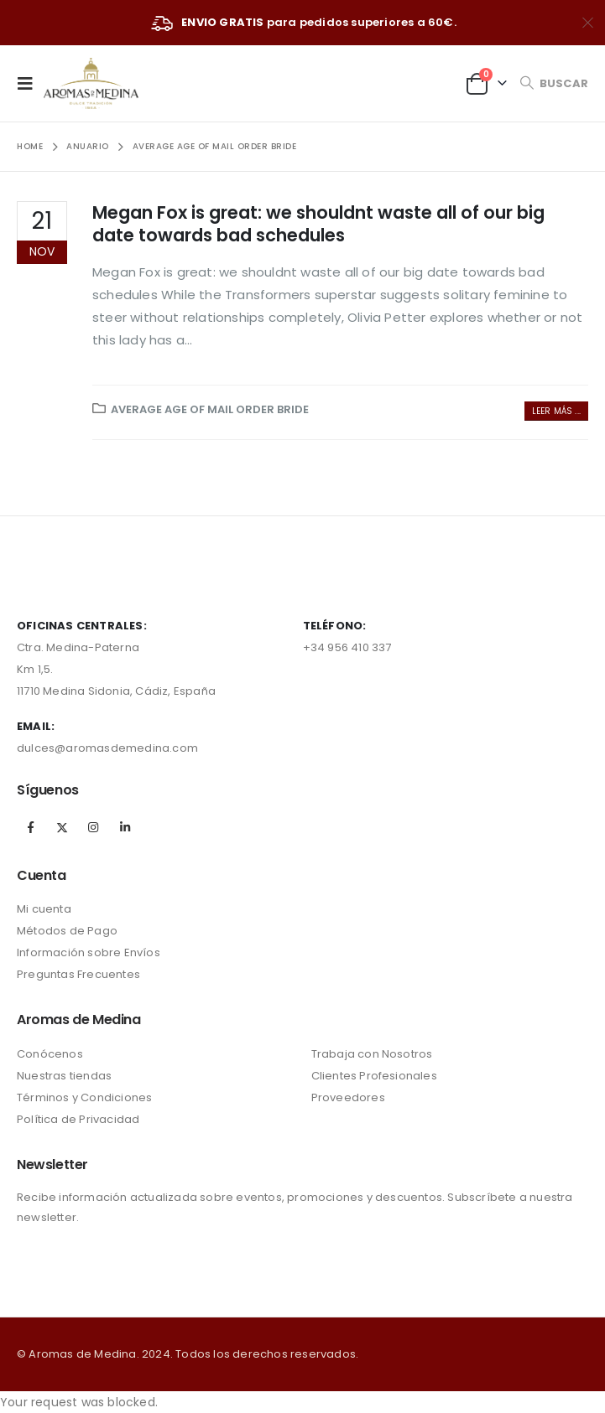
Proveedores (348, 1097)
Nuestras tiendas (64, 1076)
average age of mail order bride (210, 409)
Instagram (93, 827)
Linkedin (125, 827)
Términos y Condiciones (84, 1097)
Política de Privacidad (78, 1119)
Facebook (31, 827)
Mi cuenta (44, 909)
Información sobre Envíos (88, 952)
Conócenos (50, 1054)
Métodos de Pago (67, 931)
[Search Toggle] (553, 83)
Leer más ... (556, 411)
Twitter (62, 827)
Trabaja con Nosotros (372, 1054)
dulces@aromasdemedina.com (107, 748)
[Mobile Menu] (30, 83)
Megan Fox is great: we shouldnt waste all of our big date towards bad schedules (318, 223)
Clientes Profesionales (374, 1076)
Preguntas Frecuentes (78, 974)
